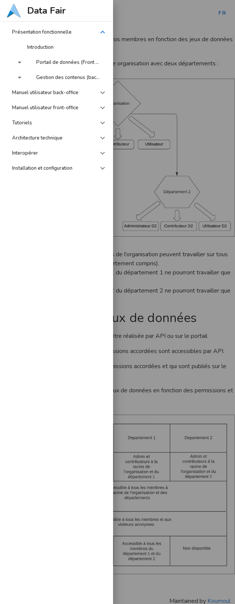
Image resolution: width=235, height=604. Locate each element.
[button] (56, 32)
